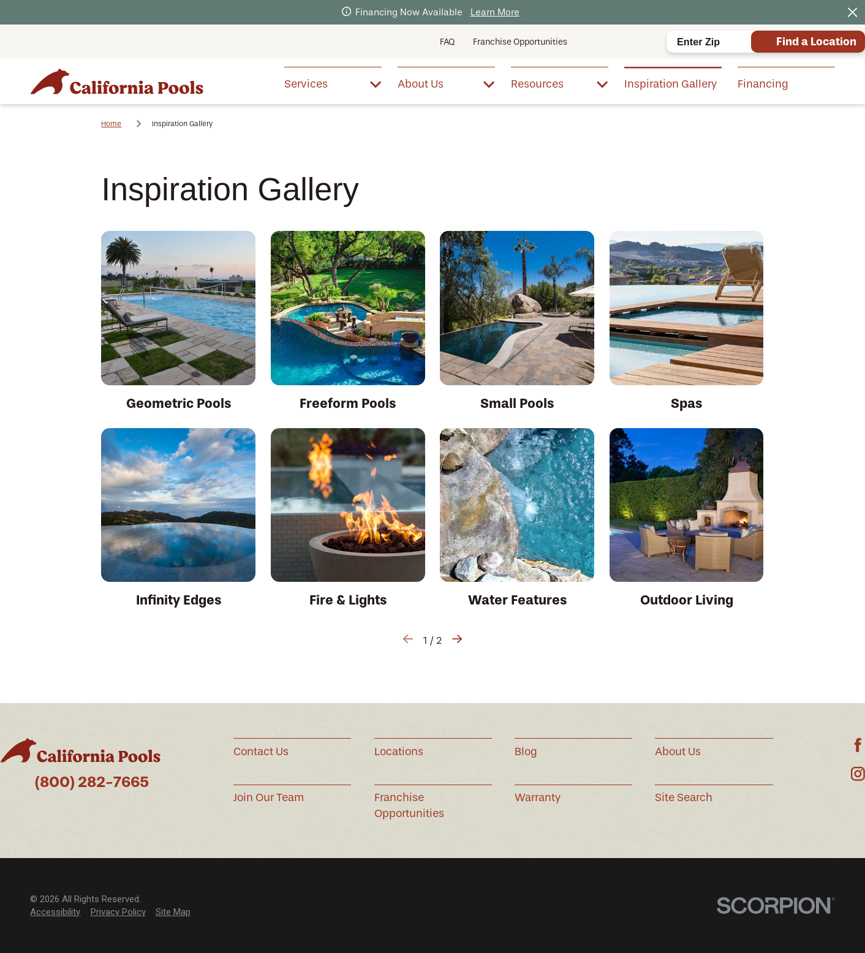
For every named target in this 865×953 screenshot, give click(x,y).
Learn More (494, 12)
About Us (678, 751)
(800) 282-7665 (92, 782)
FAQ (447, 42)
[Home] (116, 82)
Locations (398, 751)
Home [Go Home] (111, 123)
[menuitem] (333, 83)
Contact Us (261, 751)
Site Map (173, 911)
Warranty (538, 797)
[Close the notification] (852, 12)
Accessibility (55, 911)
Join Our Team (268, 797)
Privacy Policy (118, 911)
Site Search (683, 797)
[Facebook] (858, 745)
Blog (526, 751)
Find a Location (816, 41)
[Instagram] (858, 774)
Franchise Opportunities (520, 42)
